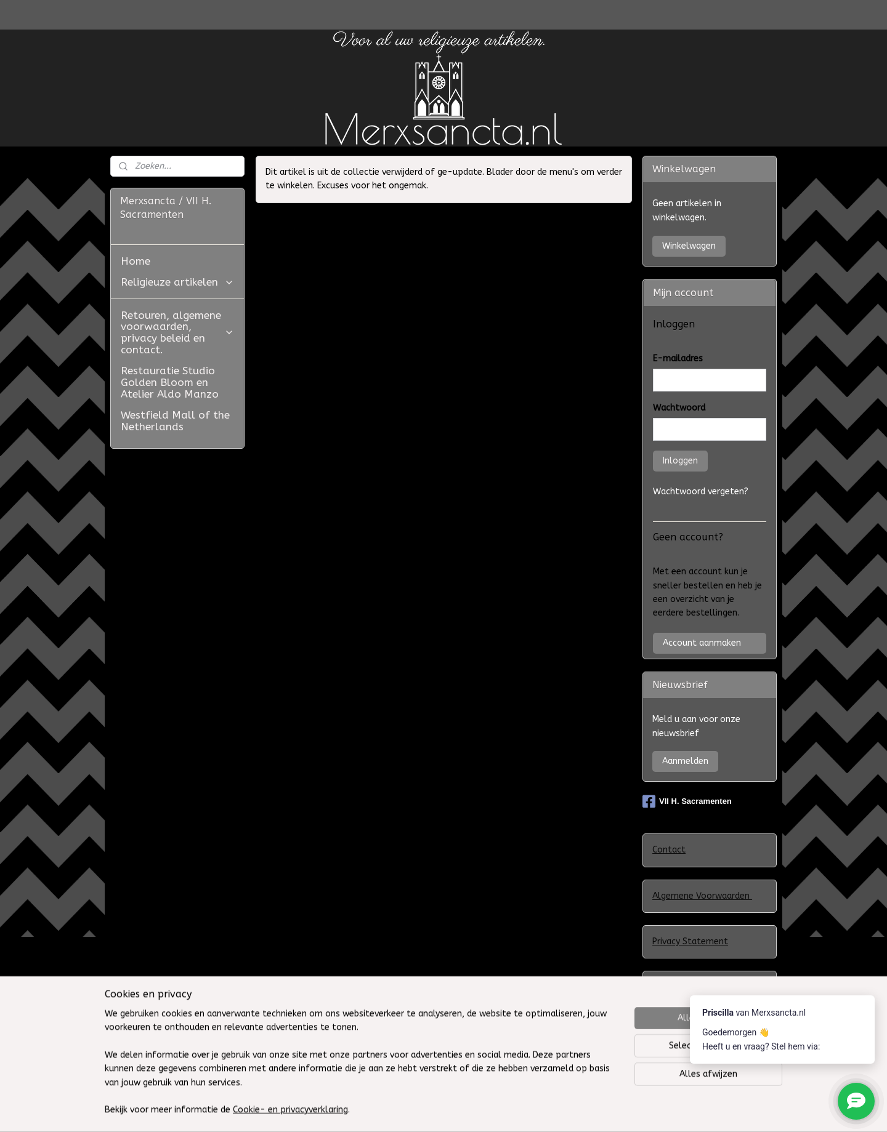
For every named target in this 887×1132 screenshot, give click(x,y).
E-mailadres (678, 358)
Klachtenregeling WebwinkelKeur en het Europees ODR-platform (703, 1001)
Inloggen (680, 461)
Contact (669, 850)
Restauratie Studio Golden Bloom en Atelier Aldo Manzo (170, 381)
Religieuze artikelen (177, 282)
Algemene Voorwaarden (702, 896)
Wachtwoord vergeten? (700, 491)
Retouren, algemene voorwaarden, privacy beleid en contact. (177, 332)
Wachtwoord (679, 408)
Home (135, 261)
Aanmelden (685, 761)
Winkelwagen (689, 246)
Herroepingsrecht (687, 1061)
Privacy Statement (690, 941)
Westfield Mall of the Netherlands (175, 421)
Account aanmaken (702, 643)
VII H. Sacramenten (687, 801)
